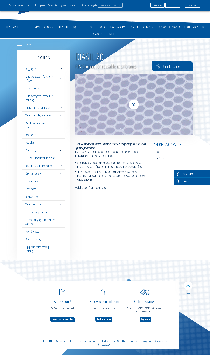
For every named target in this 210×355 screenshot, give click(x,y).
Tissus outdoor (95, 27)
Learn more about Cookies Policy (110, 5)
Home (20, 44)
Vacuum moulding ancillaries (43, 115)
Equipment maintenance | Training (37, 249)
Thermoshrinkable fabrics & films (40, 158)
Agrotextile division (105, 34)
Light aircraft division (124, 27)
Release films (31, 135)
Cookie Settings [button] (157, 5)
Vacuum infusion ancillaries (43, 108)
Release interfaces (43, 173)
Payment (145, 319)
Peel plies (43, 142)
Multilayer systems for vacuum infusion (43, 78)
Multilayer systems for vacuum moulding (39, 98)
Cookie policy (161, 341)
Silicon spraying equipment (37, 212)
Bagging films (43, 69)
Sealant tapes (31, 181)
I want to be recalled (62, 319)
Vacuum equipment (43, 204)
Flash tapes (30, 189)
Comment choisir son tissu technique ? (56, 27)
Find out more (104, 319)
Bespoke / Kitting (33, 239)
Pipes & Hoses (32, 231)
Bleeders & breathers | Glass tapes (39, 125)
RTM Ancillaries (32, 197)
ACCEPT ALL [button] (192, 5)
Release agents (43, 150)
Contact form (61, 341)
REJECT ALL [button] (172, 5)
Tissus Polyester (16, 27)
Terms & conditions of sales (96, 341)
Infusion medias (32, 88)
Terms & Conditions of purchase (124, 341)
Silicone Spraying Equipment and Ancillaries (40, 222)
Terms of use (75, 341)
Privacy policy (146, 341)
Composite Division (155, 27)
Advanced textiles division (188, 27)
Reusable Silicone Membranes (43, 166)
